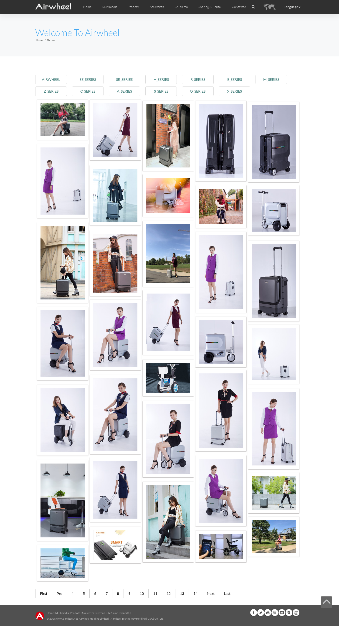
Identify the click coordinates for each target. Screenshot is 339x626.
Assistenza (157, 7)
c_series (89, 91)
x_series (241, 91)
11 (155, 593)
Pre (59, 593)
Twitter (260, 612)
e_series (242, 79)
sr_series (127, 79)
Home (87, 7)
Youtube (267, 612)
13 (182, 593)
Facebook (253, 612)
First (43, 593)
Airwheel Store (274, 612)
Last (227, 593)
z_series (51, 91)
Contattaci (239, 7)
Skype (289, 612)
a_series (127, 91)
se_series (89, 79)
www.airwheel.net (67, 618)
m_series (280, 79)
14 (195, 593)
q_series (204, 91)
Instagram (281, 612)
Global (296, 612)
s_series (166, 91)
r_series (203, 79)
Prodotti (133, 7)
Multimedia (62, 613)
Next (211, 593)
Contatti (124, 613)
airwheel (52, 79)
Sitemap (100, 613)
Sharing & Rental (209, 7)
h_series (165, 79)
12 (169, 593)
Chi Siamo (112, 613)
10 (142, 593)
